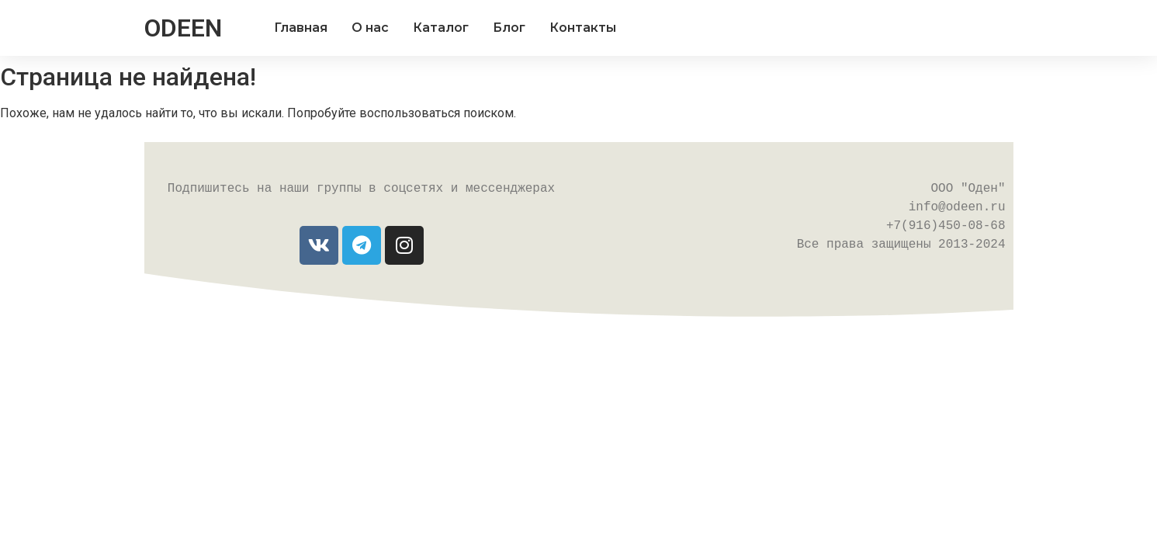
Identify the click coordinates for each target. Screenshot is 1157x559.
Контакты (582, 27)
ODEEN (183, 28)
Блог (509, 27)
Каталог (441, 27)
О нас (370, 27)
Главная (300, 27)
